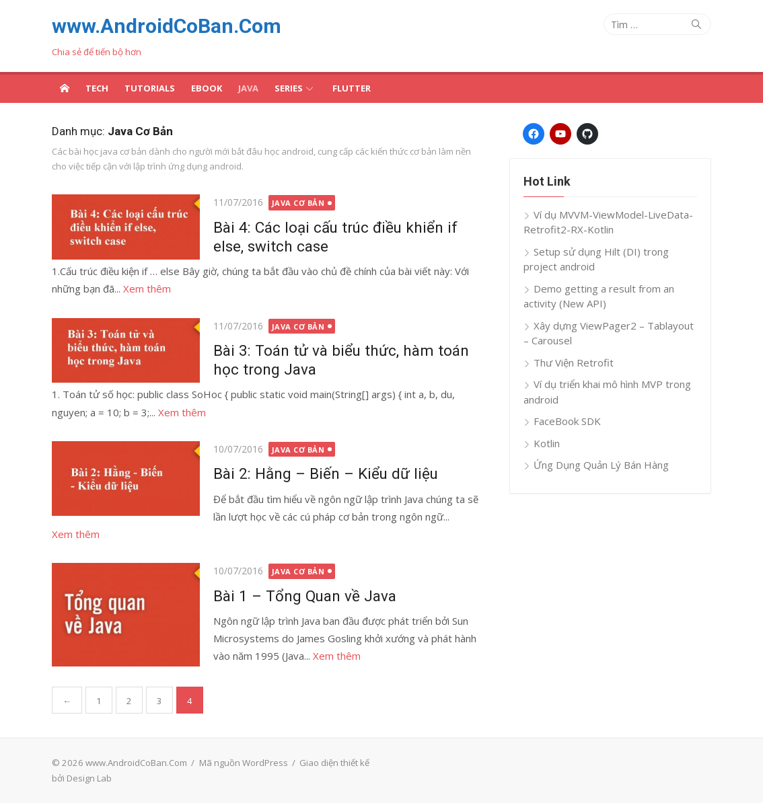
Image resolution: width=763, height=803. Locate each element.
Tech (96, 88)
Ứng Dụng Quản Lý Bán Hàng (601, 464)
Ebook (206, 88)
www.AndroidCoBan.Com (166, 26)
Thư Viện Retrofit (574, 362)
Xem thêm (147, 288)
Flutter (351, 88)
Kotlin (547, 443)
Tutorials (149, 88)
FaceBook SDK (567, 421)
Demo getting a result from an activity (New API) (598, 296)
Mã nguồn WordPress (243, 763)
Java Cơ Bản (298, 203)
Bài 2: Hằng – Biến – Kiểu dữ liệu (325, 473)
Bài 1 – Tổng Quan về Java (304, 596)
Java (248, 88)
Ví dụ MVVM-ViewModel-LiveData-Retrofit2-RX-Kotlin (608, 222)
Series (289, 88)
